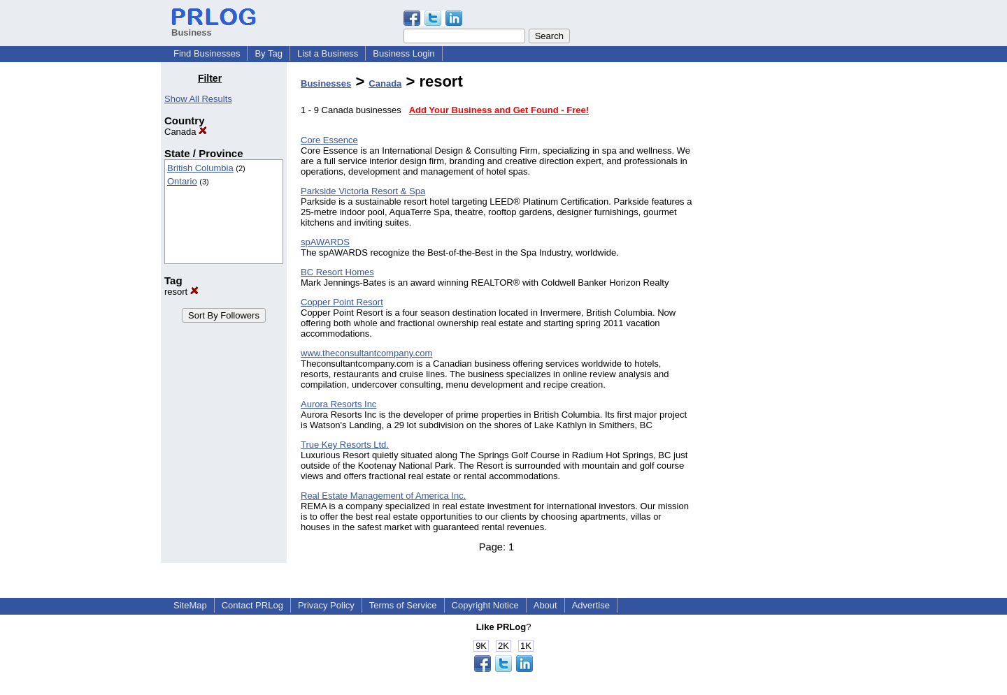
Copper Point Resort (342, 302)
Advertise (591, 605)
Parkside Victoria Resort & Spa (363, 191)
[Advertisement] (775, 282)
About (545, 605)
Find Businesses (206, 53)
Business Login (403, 53)
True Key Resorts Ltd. (345, 444)
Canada (185, 131)
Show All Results (198, 99)
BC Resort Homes (337, 272)
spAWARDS (325, 242)
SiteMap (190, 605)
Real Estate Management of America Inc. (383, 495)
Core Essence (329, 140)
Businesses (326, 83)
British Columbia (200, 168)
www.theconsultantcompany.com (366, 353)
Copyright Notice (485, 605)
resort (181, 291)
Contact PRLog (252, 605)
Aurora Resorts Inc (338, 404)
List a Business (327, 53)
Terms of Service (403, 605)
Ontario (182, 181)
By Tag (269, 53)
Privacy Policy (326, 605)
